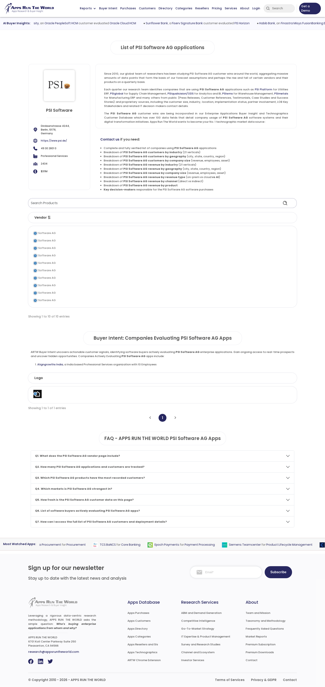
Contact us (109, 139)
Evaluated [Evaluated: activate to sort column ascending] (268, 378)
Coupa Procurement (49, 545)
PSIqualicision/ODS (180, 94)
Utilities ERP (126, 233)
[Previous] (150, 418)
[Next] (175, 418)
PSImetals (281, 94)
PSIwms (227, 94)
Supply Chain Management (137, 240)
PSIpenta (77, 293)
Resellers (202, 8)
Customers (147, 8)
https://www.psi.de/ (54, 140)
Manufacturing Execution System (140, 293)
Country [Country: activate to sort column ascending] (230, 378)
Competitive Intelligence (198, 621)
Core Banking (133, 545)
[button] (49, 217)
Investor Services (192, 660)
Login (256, 8)
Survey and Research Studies (200, 644)
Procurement (78, 545)
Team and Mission (258, 613)
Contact (251, 660)
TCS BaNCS (110, 545)
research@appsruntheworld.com (53, 652)
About (244, 8)
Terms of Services (230, 680)
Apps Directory (137, 629)
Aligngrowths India (50, 364)
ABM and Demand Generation (201, 613)
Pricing (217, 8)
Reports (88, 8)
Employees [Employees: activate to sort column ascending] (153, 378)
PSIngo (76, 278)
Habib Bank (270, 23)
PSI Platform (263, 89)
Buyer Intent (108, 8)
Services (231, 8)
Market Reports (256, 637)
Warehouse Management (135, 255)
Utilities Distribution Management (141, 300)
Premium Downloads (260, 652)
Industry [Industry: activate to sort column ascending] (104, 378)
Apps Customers (138, 621)
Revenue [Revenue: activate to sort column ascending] (193, 378)
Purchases (128, 8)
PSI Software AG (44, 233)
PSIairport (78, 270)
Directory (165, 8)
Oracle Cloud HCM (126, 23)
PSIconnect (79, 300)
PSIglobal (116, 94)
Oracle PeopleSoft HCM (64, 23)
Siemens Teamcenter (247, 545)
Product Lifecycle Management (292, 545)
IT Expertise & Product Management (205, 637)
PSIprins (76, 285)
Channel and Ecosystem (198, 652)
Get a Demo (305, 8)
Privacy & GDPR (263, 680)
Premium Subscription (260, 644)
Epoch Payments (169, 545)
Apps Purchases (138, 613)
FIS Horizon (245, 23)
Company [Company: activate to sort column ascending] (63, 378)
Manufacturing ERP (131, 263)
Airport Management (132, 270)
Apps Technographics (142, 652)
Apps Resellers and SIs (142, 644)
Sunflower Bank (160, 23)
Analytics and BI (129, 248)
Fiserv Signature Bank (190, 23)
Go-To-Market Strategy (197, 629)
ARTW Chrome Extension (144, 660)
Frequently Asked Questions (265, 629)
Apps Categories (139, 637)
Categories (183, 8)
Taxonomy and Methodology (266, 621)
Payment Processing (202, 545)
